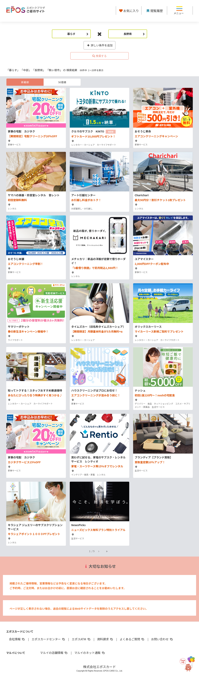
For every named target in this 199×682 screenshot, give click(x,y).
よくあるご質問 (132, 639)
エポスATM (81, 639)
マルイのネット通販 (89, 653)
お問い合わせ (162, 639)
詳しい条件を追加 (99, 45)
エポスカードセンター (48, 639)
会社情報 (17, 639)
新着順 (25, 82)
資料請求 (105, 639)
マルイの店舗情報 (54, 653)
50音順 (62, 82)
